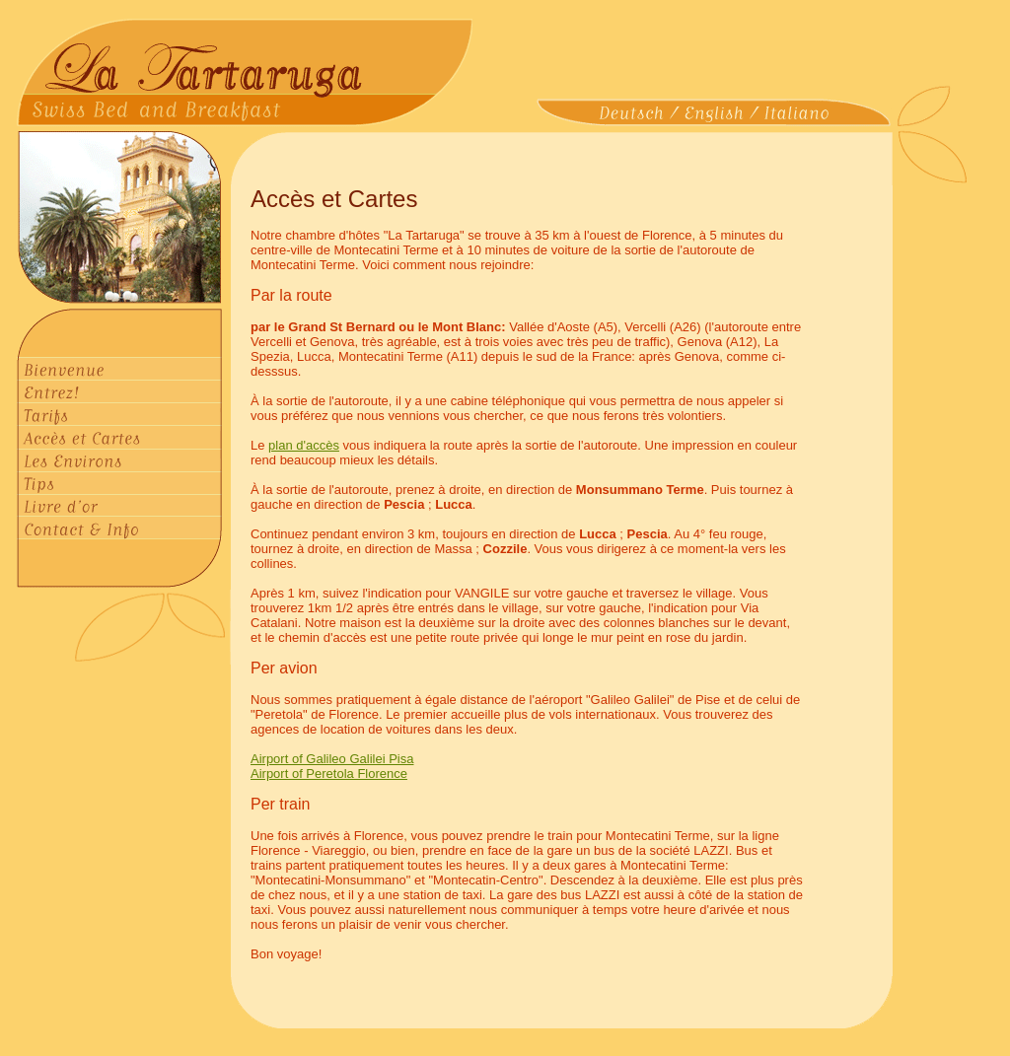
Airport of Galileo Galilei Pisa (332, 758)
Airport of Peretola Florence (329, 773)
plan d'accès (303, 445)
